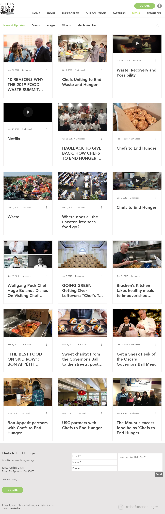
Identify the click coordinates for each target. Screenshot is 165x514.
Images (50, 25)
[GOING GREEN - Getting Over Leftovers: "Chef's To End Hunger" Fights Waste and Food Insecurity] (82, 254)
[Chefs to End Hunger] (137, 117)
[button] (51, 13)
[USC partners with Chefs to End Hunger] (82, 392)
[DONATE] (144, 6)
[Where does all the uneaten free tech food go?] (82, 186)
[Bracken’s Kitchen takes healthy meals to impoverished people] (137, 254)
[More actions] (48, 70)
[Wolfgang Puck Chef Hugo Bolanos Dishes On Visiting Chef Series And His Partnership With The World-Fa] (28, 254)
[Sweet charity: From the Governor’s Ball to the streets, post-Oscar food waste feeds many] (82, 323)
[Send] (159, 474)
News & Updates (14, 25)
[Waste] (28, 186)
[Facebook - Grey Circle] (159, 6)
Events (35, 25)
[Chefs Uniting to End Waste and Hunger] (82, 48)
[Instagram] (121, 507)
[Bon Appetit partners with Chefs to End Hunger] (28, 392)
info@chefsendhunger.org (18, 460)
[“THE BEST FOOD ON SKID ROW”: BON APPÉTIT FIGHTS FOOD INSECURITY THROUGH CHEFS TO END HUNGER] (28, 323)
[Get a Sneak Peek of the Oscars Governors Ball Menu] (137, 323)
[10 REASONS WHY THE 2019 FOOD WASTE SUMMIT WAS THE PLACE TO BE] (28, 48)
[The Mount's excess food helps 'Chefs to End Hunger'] (137, 392)
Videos (66, 25)
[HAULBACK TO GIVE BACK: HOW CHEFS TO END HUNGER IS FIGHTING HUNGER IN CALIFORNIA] (82, 117)
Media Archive (86, 25)
